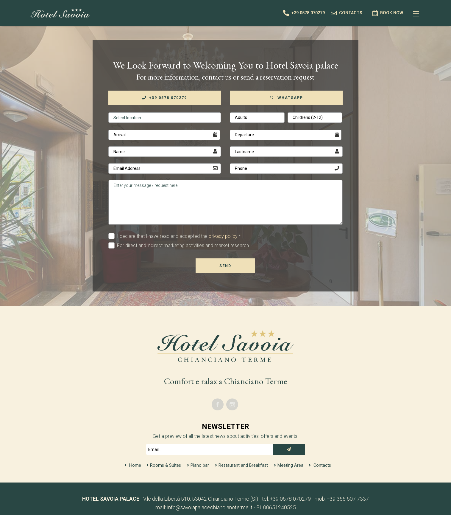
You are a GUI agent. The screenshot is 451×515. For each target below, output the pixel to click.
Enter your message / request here (225, 202)
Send (225, 265)
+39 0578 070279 (164, 97)
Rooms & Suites (165, 465)
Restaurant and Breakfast (244, 465)
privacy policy (223, 236)
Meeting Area (291, 465)
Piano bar (200, 465)
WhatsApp (286, 97)
